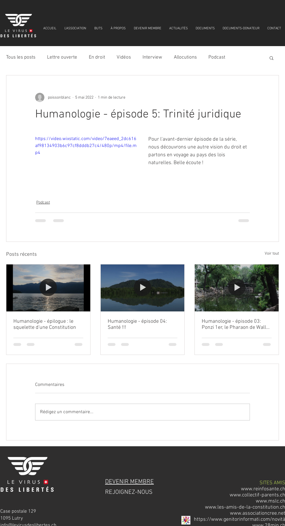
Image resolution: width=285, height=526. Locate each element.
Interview (152, 57)
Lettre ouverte (62, 57)
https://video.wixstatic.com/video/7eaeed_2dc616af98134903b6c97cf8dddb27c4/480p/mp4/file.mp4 (86, 146)
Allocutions (185, 57)
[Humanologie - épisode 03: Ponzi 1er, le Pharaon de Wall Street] (237, 287)
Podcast (216, 57)
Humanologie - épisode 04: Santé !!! (137, 324)
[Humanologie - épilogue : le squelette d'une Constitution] (48, 287)
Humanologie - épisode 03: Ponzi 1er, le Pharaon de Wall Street (234, 324)
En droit (97, 57)
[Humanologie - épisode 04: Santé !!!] (143, 287)
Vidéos (124, 57)
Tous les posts (20, 57)
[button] (271, 57)
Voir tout (272, 253)
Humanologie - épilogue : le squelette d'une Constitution (44, 324)
